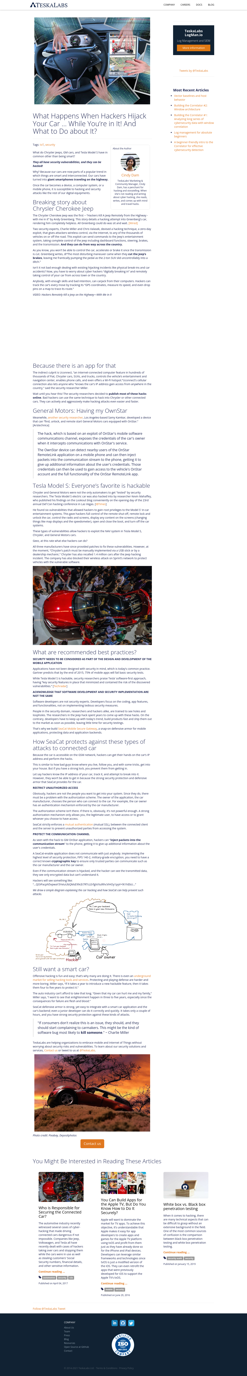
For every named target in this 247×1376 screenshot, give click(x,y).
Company (169, 4)
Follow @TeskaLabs (45, 1308)
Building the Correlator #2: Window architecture (190, 107)
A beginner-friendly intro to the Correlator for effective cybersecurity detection (193, 146)
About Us (69, 1327)
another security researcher (65, 417)
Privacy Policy (126, 1368)
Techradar (60, 686)
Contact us (51, 1050)
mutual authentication (79, 824)
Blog (211, 4)
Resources (69, 1343)
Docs (199, 4)
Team (67, 1331)
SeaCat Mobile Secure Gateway (77, 728)
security (50, 144)
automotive (49, 1277)
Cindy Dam (130, 175)
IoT (42, 144)
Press (67, 1335)
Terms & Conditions (106, 1368)
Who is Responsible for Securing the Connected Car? (60, 1212)
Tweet (61, 1308)
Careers (185, 4)
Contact (68, 1350)
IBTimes (101, 504)
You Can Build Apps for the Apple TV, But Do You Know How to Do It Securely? (123, 1206)
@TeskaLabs (87, 1050)
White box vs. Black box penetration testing (184, 1206)
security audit (175, 1258)
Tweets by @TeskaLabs (193, 70)
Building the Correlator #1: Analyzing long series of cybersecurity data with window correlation (194, 120)
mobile (109, 1289)
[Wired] (133, 223)
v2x (71, 1277)
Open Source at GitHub (76, 1347)
